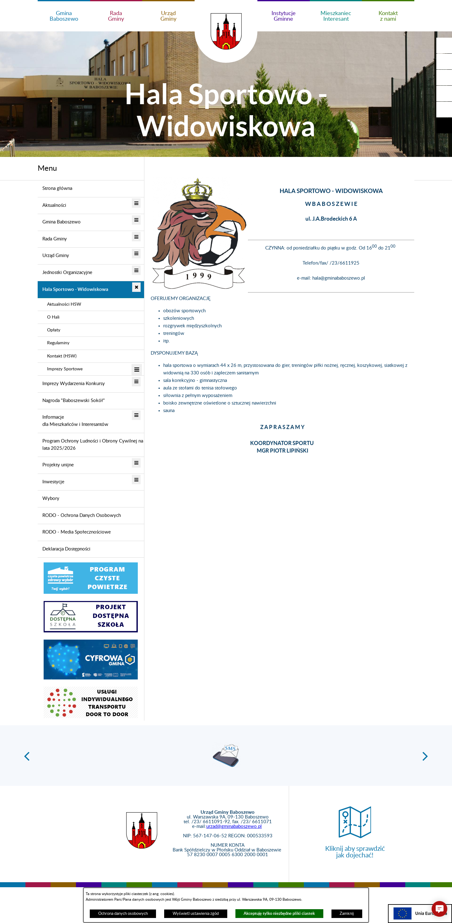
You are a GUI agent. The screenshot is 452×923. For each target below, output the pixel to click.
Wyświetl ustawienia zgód (196, 913)
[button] (444, 61)
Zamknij (347, 913)
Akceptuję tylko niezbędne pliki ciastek (279, 913)
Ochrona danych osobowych (123, 913)
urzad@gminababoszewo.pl (234, 826)
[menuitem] (91, 188)
